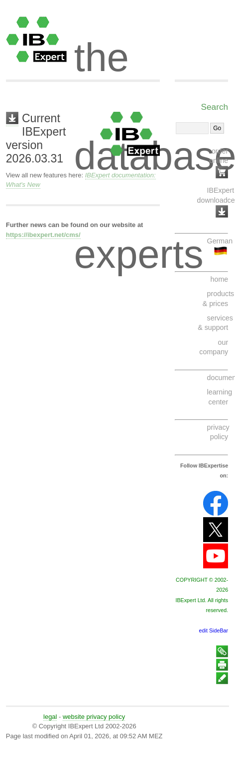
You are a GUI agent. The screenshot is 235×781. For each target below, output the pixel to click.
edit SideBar (214, 630)
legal (50, 716)
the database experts (151, 48)
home (220, 279)
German (220, 241)
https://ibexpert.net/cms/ (43, 234)
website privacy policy (94, 716)
